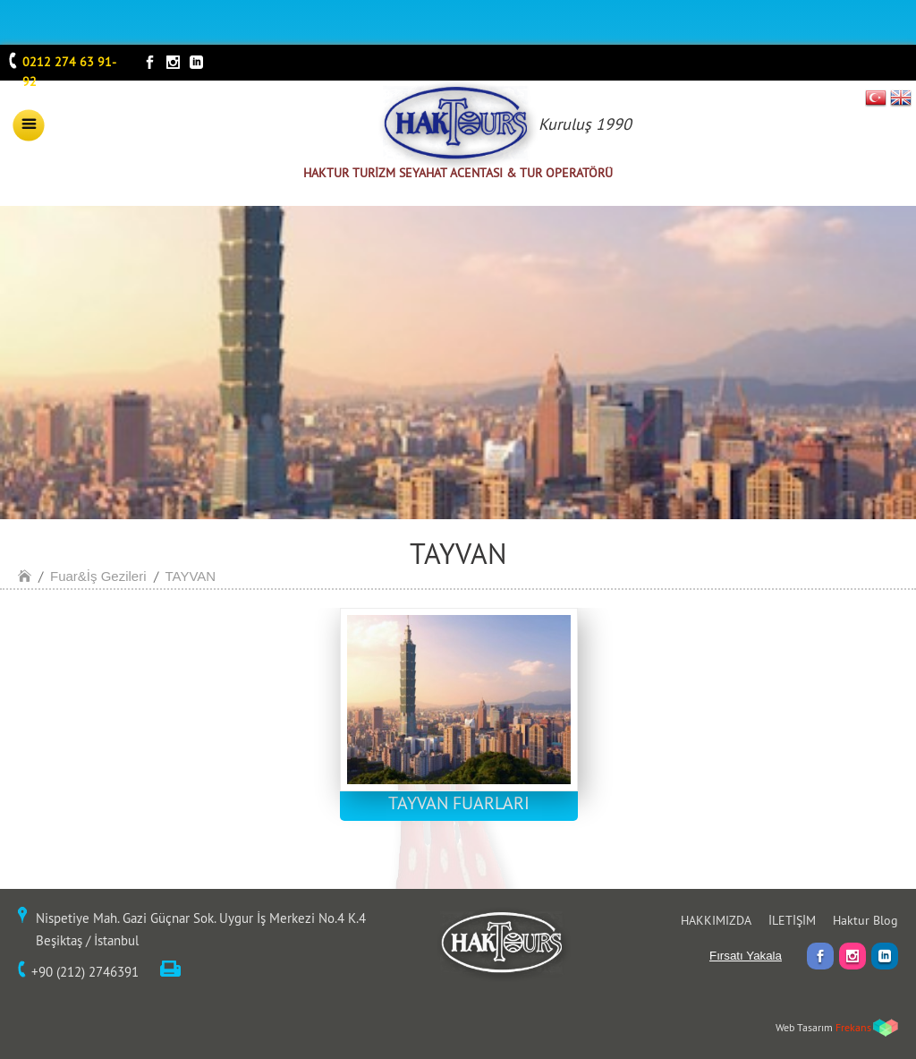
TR (876, 97)
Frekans (853, 1027)
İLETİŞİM (792, 920)
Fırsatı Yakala (745, 955)
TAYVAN (190, 576)
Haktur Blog (865, 920)
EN (901, 97)
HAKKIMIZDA (716, 920)
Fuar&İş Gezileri (98, 576)
